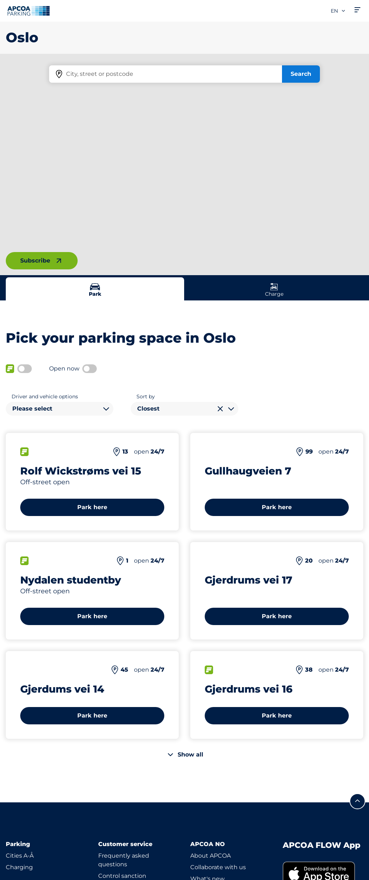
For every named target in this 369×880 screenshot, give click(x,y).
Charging (19, 867)
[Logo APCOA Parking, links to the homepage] (28, 11)
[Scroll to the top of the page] (357, 801)
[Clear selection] (220, 409)
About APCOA (210, 855)
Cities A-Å (20, 855)
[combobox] (59, 409)
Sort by (145, 396)
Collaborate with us (218, 867)
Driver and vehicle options (45, 396)
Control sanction (122, 875)
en (338, 11)
